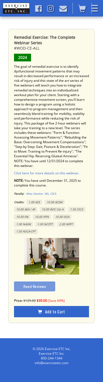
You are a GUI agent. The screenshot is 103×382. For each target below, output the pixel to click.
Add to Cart (51, 311)
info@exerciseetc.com (51, 363)
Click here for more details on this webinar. (46, 173)
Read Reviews (34, 286)
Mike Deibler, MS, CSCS (41, 194)
